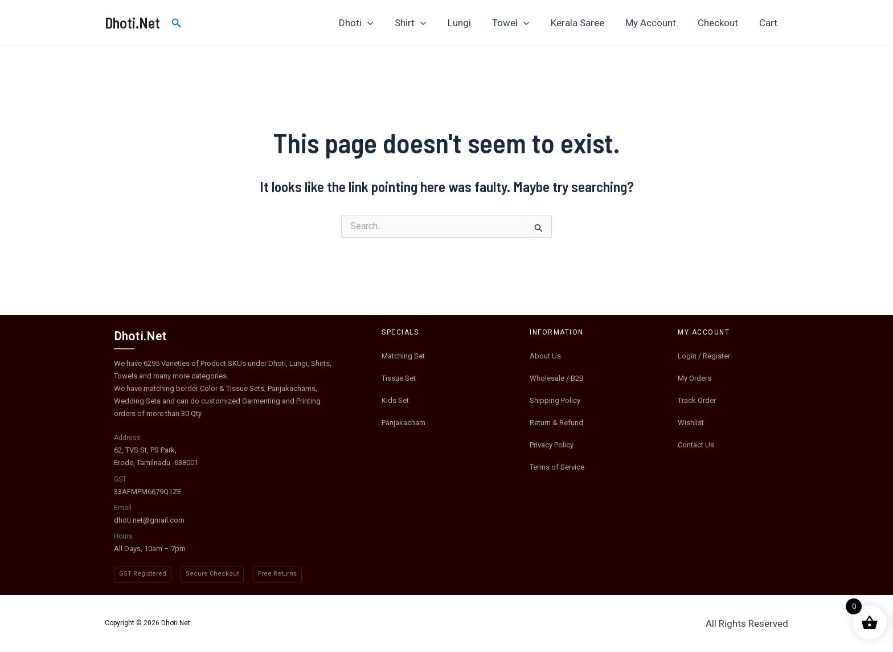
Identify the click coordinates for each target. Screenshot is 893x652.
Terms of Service (557, 467)
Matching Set (403, 356)
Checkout (721, 22)
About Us (545, 356)
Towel (519, 23)
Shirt (423, 23)
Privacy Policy (552, 445)
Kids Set (395, 400)
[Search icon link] (176, 23)
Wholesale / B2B (557, 378)
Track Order (697, 400)
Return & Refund (556, 422)
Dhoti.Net (132, 22)
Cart (769, 22)
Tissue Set (399, 378)
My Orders (694, 378)
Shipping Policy (555, 400)
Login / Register (704, 356)
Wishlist (691, 422)
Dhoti (371, 23)
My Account (655, 22)
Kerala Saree (584, 22)
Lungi (470, 22)
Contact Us (696, 445)
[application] (382, 23)
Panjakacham (403, 422)
